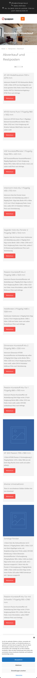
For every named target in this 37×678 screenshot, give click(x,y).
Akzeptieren (18, 660)
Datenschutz (19, 675)
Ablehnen (18, 665)
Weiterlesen (9, 98)
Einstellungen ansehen (18, 671)
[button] (34, 638)
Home (3, 49)
